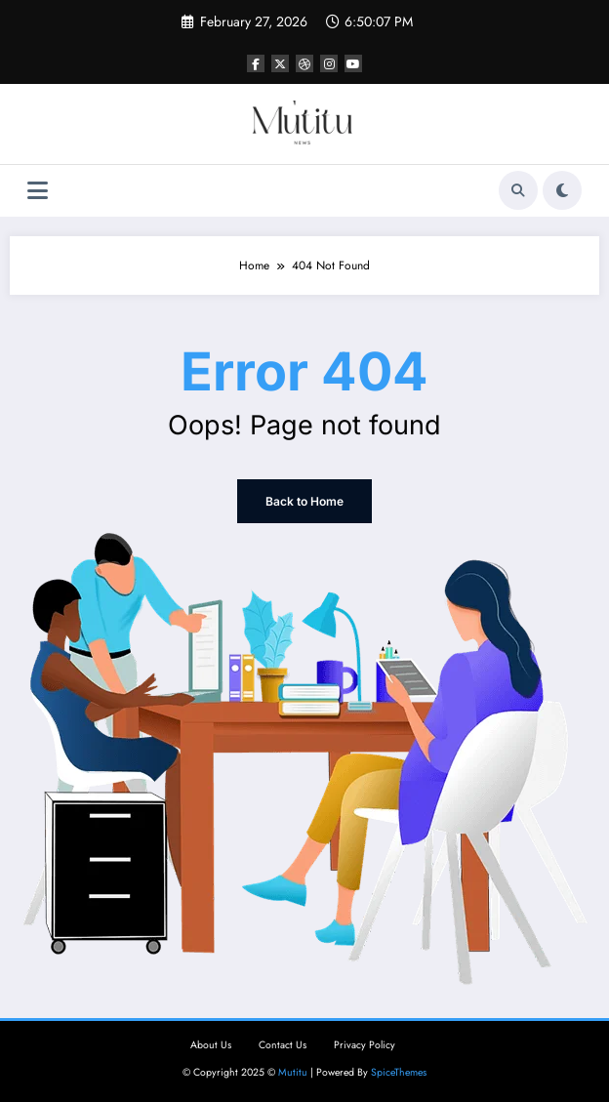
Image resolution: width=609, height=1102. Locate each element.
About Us (210, 1045)
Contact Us (282, 1045)
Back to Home (304, 501)
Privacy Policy (364, 1045)
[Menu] (38, 191)
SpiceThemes (398, 1072)
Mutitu (292, 1072)
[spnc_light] (562, 190)
